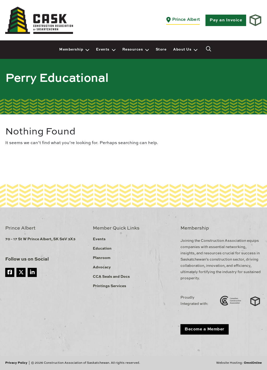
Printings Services (109, 286)
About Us (182, 49)
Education (102, 248)
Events (103, 49)
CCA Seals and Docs (111, 277)
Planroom (102, 258)
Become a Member (204, 329)
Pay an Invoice (226, 20)
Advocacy (102, 267)
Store (161, 49)
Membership (71, 49)
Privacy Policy (16, 363)
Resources (132, 49)
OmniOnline (253, 363)
